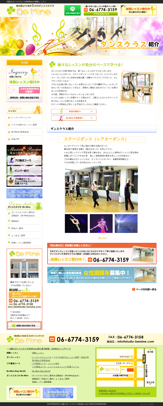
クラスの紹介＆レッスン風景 (24, 125)
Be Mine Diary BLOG (24, 193)
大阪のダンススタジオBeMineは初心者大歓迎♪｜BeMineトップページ (40, 349)
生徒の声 (15, 139)
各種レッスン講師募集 (21, 243)
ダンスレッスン (24, 109)
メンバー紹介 (24, 171)
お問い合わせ (24, 84)
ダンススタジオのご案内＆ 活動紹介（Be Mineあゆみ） (26, 214)
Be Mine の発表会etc (41, 360)
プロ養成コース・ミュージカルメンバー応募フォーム (55, 367)
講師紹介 (15, 221)
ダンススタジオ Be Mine (24, 205)
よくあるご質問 (18, 235)
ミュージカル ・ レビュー (24, 149)
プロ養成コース (24, 161)
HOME (24, 63)
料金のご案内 (17, 228)
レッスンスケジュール (21, 117)
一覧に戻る (102, 238)
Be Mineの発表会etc (20, 132)
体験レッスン (38, 353)
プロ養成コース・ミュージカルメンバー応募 (24, 181)
